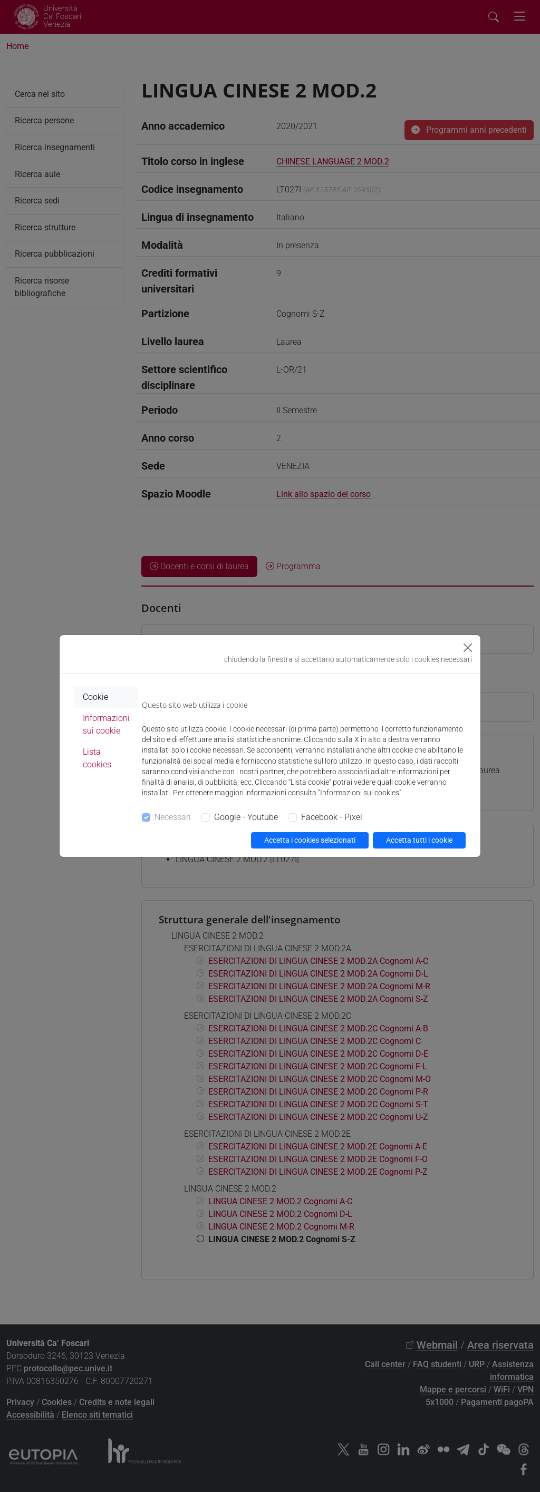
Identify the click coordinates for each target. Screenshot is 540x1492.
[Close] (467, 647)
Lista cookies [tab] (97, 758)
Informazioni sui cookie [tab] (106, 724)
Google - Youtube (246, 817)
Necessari (173, 817)
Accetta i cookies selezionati (309, 840)
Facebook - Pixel (331, 817)
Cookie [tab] (95, 697)
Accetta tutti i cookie (419, 840)
